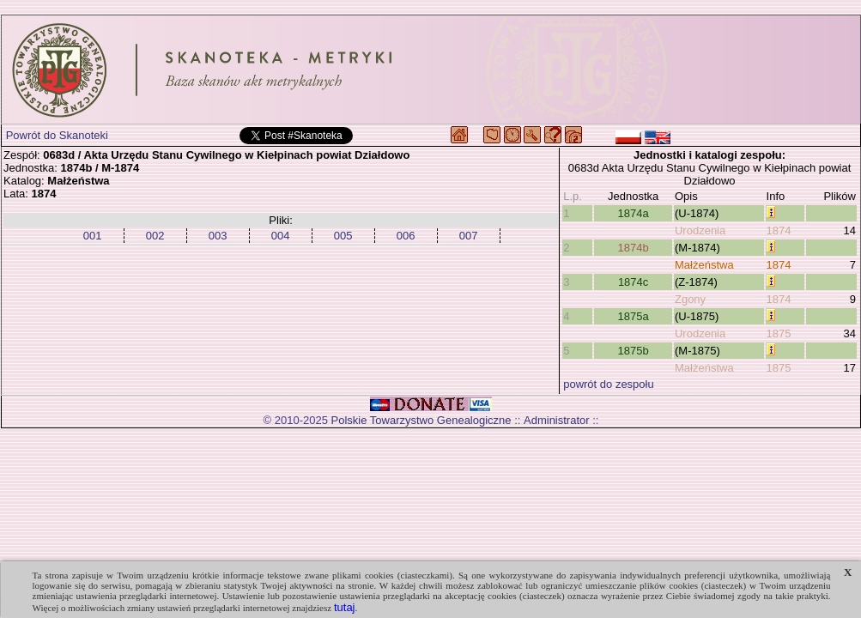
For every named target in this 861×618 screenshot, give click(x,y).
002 (155, 235)
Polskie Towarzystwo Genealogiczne (421, 420)
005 (343, 235)
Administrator (557, 420)
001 (92, 235)
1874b (633, 247)
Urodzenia (700, 230)
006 (406, 235)
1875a (633, 316)
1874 (779, 230)
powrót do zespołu (608, 384)
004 (280, 235)
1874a (633, 213)
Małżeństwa (704, 264)
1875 (779, 333)
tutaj (344, 607)
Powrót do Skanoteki (57, 135)
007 (468, 235)
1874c (633, 282)
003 (218, 235)
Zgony (690, 299)
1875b (633, 350)
